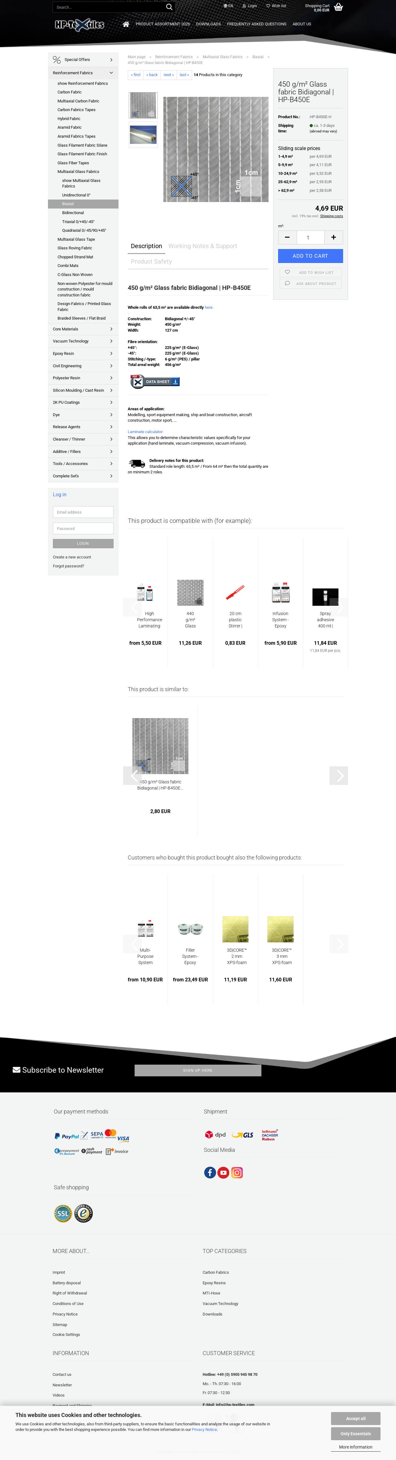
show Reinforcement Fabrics (83, 83)
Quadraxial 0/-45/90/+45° (84, 230)
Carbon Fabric (70, 92)
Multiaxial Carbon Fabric (78, 101)
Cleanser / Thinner (69, 439)
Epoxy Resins (214, 1283)
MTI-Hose (211, 1293)
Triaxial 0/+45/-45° (78, 221)
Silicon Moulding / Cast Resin (78, 390)
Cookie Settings (66, 1334)
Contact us (62, 1374)
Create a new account (72, 557)
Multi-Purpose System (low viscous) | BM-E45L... (145, 957)
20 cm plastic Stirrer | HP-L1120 (235, 620)
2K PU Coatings (66, 402)
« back (152, 74)
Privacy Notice (204, 1429)
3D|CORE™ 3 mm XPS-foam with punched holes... (282, 957)
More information (355, 1447)
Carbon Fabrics (216, 1272)
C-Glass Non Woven (75, 274)
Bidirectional (73, 212)
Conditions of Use (68, 1303)
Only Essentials (356, 1433)
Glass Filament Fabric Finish (82, 154)
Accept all (356, 1418)
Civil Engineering (67, 366)
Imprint (59, 1272)
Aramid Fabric (70, 127)
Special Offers (71, 60)
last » (184, 74)
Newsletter (62, 1385)
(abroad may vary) (323, 131)
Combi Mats (68, 265)
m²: (281, 226)
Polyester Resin (66, 378)
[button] (228, 6)
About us (302, 24)
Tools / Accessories (70, 463)
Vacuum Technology (70, 341)
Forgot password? (68, 566)
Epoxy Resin (63, 353)
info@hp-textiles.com (235, 1404)
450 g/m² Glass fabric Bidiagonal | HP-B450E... (160, 784)
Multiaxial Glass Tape (76, 239)
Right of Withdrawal (70, 1293)
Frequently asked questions (256, 24)
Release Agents (66, 426)
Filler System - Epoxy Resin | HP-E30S (190, 957)
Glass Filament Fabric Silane (82, 145)
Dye (56, 414)
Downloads (208, 24)
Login (83, 543)
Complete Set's (66, 476)
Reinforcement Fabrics (73, 73)
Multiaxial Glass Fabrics (78, 171)
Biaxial (68, 203)
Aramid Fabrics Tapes (77, 136)
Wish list (276, 6)
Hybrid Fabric (69, 118)
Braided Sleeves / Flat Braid (81, 318)
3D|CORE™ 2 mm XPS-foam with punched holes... (237, 957)
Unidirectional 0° (76, 195)
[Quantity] (311, 237)
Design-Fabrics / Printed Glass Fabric (84, 306)
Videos (59, 1395)
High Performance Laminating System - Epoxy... (149, 620)
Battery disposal (67, 1283)
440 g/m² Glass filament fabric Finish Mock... (190, 620)
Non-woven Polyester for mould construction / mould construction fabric (85, 289)
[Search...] (169, 7)
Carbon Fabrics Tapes (77, 109)
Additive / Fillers (67, 451)
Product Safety (151, 261)
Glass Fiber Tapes (73, 163)
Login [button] (250, 6)
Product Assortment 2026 (163, 24)
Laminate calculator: (145, 431)
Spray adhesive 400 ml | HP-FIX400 (325, 620)
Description (146, 246)
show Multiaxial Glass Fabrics (81, 183)
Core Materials (65, 329)
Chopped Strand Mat (75, 257)
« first (135, 74)
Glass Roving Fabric (75, 248)
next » (169, 74)
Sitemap (60, 1324)
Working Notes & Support (202, 246)
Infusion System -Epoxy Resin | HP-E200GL (280, 620)
